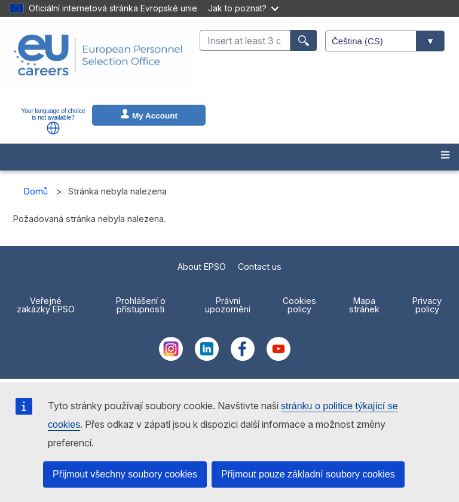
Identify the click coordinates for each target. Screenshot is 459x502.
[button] (53, 128)
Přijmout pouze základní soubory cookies (308, 474)
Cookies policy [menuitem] (299, 305)
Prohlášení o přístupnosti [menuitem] (141, 305)
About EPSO (202, 266)
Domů (36, 191)
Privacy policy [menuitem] (427, 305)
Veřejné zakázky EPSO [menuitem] (46, 305)
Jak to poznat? (243, 8)
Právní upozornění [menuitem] (227, 305)
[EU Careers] (98, 63)
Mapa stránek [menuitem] (364, 305)
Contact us (259, 266)
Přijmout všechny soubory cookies (125, 474)
